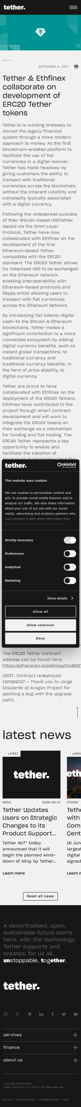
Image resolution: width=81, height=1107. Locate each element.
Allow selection (40, 625)
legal (66, 1100)
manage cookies (49, 1100)
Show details (57, 598)
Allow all (40, 611)
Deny (40, 638)
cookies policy (26, 1100)
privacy (8, 1100)
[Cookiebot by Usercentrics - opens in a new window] (57, 465)
